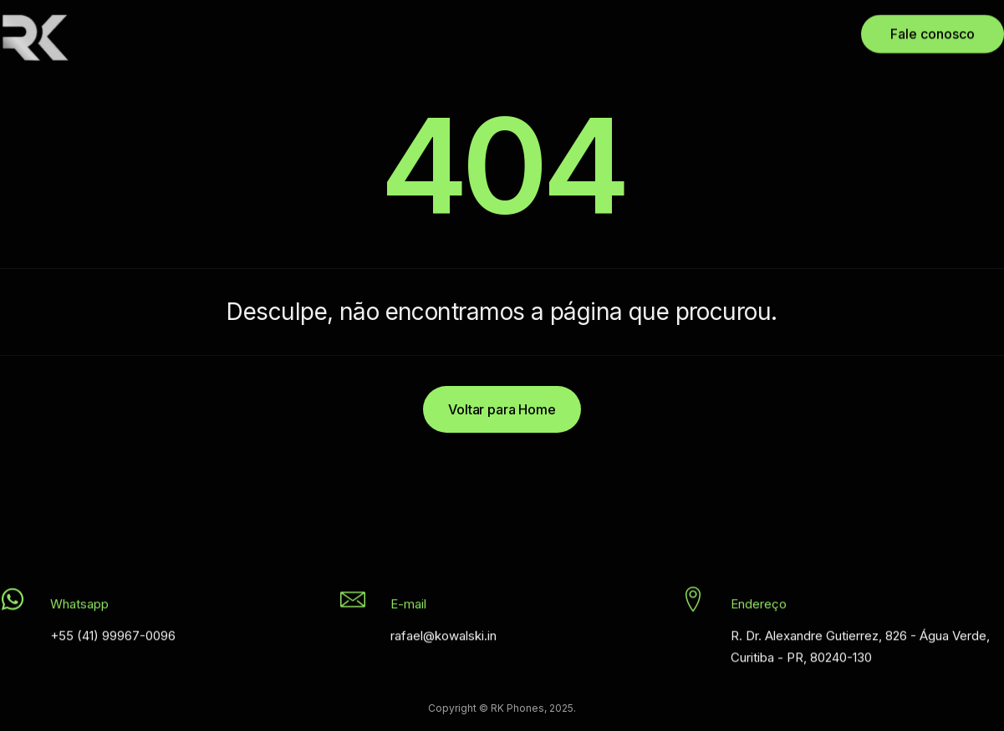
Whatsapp (79, 607)
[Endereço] (693, 602)
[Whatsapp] (12, 602)
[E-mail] (352, 602)
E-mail (408, 607)
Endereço (759, 607)
